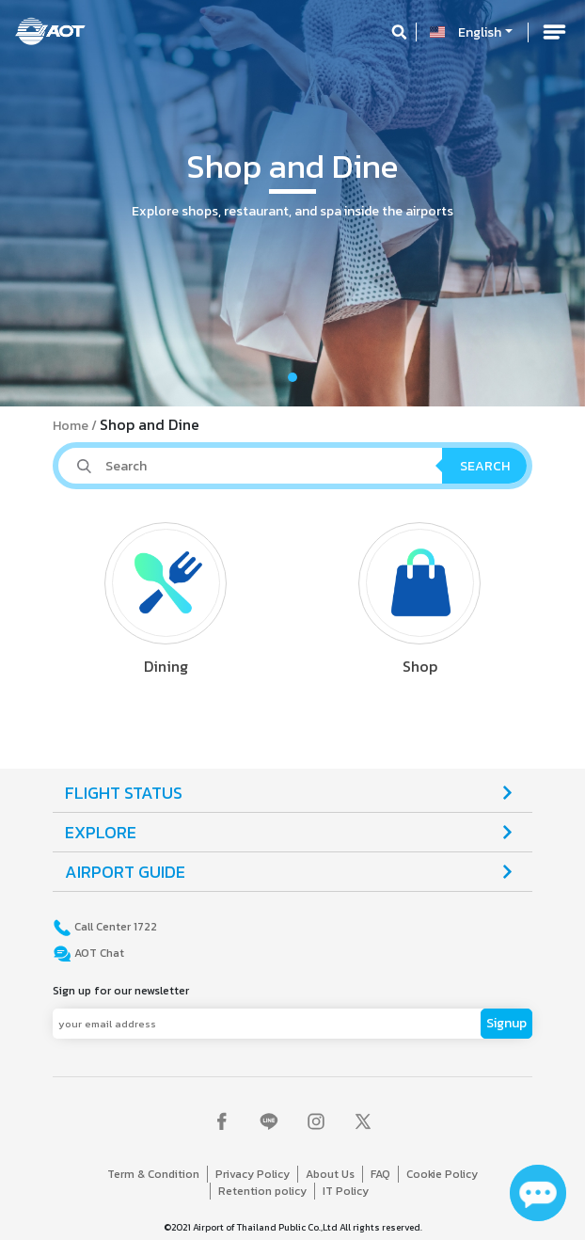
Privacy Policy (252, 1174)
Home (70, 426)
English (479, 32)
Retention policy (262, 1191)
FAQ (380, 1174)
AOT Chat (97, 953)
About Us (330, 1174)
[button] (43, 203)
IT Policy (346, 1191)
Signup (506, 1023)
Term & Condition (153, 1174)
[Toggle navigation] (554, 32)
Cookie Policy (442, 1174)
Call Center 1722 (114, 926)
